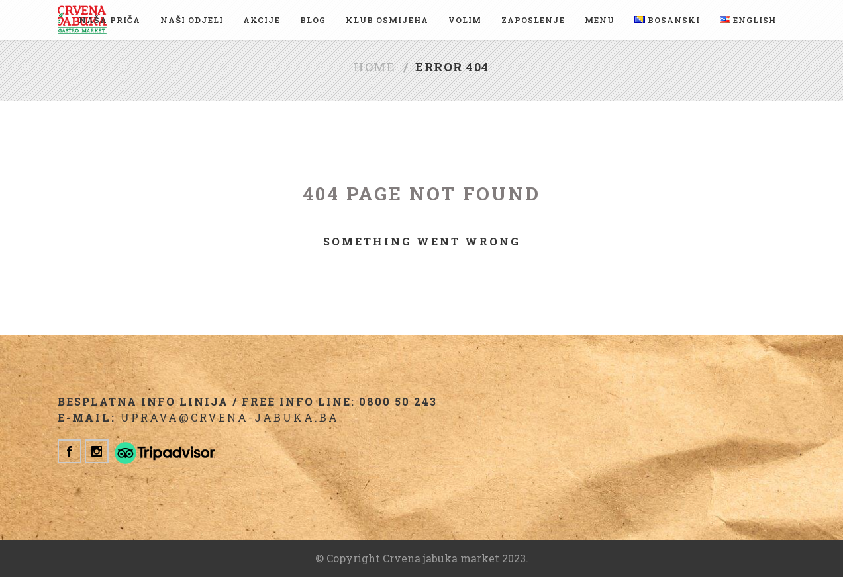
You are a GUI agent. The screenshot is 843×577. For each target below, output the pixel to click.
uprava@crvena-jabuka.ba (230, 417)
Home (374, 67)
